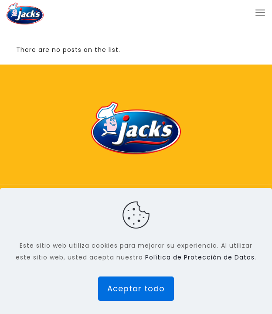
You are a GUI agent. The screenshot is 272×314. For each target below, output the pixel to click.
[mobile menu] (260, 13)
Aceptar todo (136, 288)
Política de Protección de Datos (200, 257)
